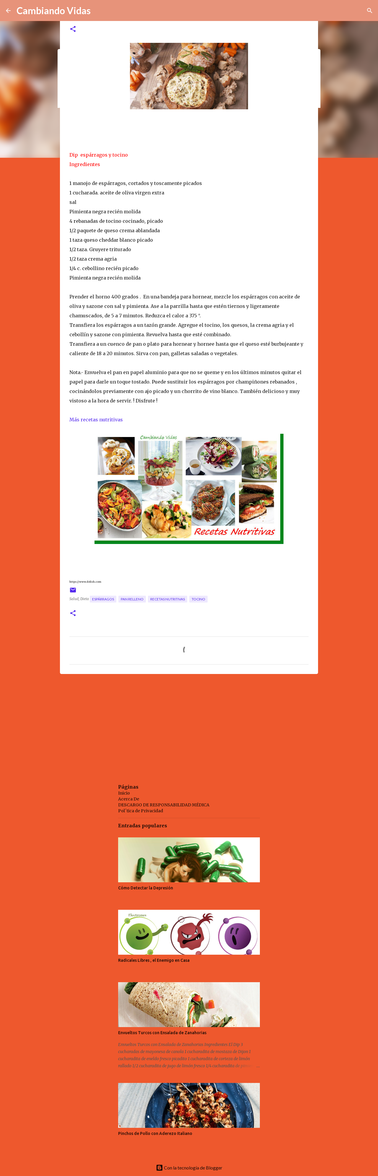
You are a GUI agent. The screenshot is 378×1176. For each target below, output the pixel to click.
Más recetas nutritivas (96, 420)
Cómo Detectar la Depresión (145, 888)
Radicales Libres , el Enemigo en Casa (154, 960)
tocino (198, 599)
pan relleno (132, 599)
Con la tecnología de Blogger (189, 1167)
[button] (72, 29)
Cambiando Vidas (54, 10)
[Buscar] (369, 11)
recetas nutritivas (167, 599)
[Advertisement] (189, 724)
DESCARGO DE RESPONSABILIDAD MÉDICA (163, 805)
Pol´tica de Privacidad (140, 810)
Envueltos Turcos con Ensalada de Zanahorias (162, 1032)
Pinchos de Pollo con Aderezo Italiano (155, 1133)
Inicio (124, 793)
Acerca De (128, 799)
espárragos (103, 599)
